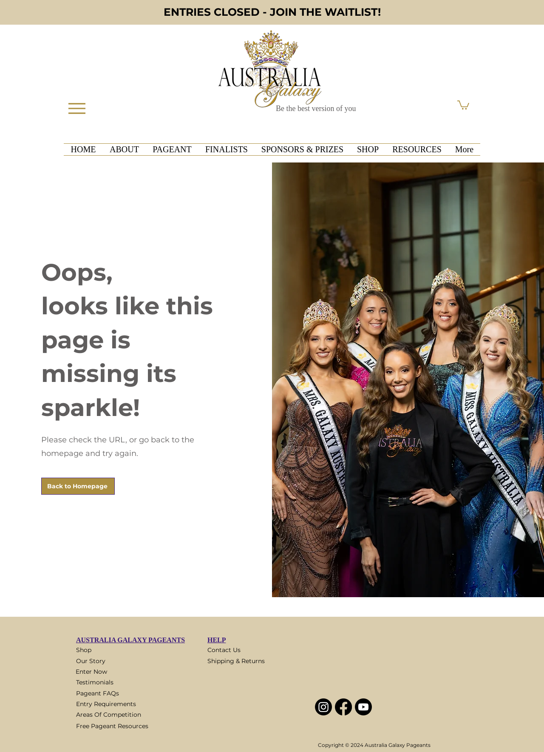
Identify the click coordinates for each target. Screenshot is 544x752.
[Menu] (77, 108)
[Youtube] (363, 706)
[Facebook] (343, 706)
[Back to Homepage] (78, 486)
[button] (463, 105)
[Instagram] (323, 706)
